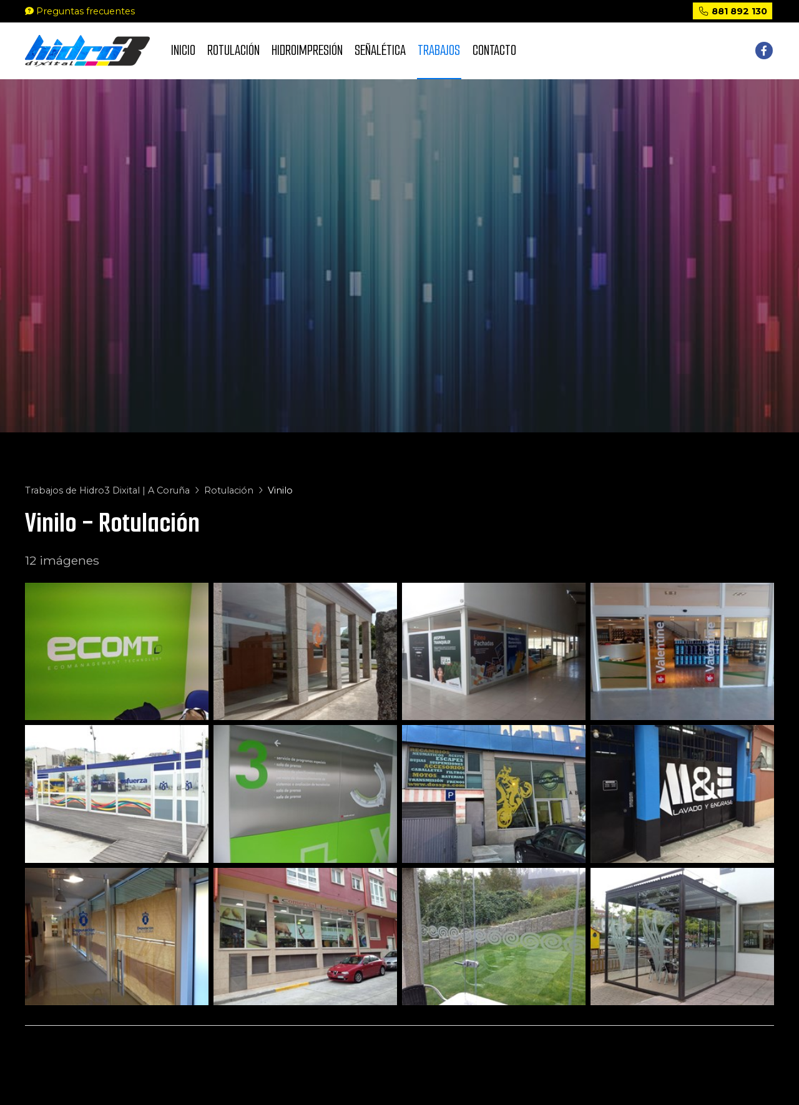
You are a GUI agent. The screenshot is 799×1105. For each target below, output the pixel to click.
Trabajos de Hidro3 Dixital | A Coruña (107, 490)
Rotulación (228, 490)
